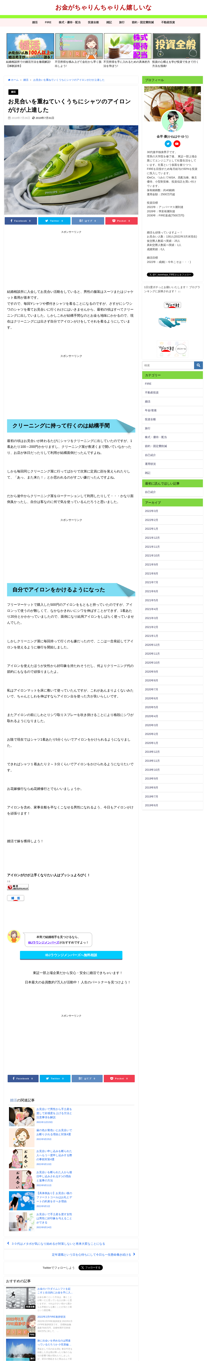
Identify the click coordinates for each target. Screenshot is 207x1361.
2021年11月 (152, 546)
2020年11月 (152, 653)
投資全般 (93, 22)
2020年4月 (151, 716)
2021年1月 (151, 635)
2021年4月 (151, 609)
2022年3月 (151, 511)
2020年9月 (151, 671)
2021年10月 (152, 555)
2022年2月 (151, 520)
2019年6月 (151, 805)
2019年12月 (152, 751)
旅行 (122, 22)
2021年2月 (151, 627)
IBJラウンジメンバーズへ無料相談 (71, 955)
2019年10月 (152, 769)
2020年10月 (152, 662)
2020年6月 (151, 698)
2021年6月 (151, 591)
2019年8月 (151, 787)
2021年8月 (151, 573)
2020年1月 (151, 743)
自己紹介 (150, 455)
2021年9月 (151, 564)
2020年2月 (151, 734)
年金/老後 (151, 410)
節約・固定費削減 (143, 22)
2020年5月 (151, 707)
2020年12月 (152, 644)
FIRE (48, 22)
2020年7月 (151, 689)
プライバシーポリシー (18, 1356)
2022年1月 (151, 528)
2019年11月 (152, 760)
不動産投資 (168, 22)
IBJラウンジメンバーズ (43, 942)
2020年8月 (151, 680)
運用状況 (150, 463)
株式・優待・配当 (70, 22)
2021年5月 (151, 600)
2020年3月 (151, 725)
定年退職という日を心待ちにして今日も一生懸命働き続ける (88, 1194)
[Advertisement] (39, 260)
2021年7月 (151, 582)
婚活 (35, 22)
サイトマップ (40, 1356)
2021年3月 (151, 618)
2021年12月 (152, 537)
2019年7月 (151, 796)
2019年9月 (151, 778)
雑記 (109, 22)
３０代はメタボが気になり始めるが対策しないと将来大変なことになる (61, 1182)
